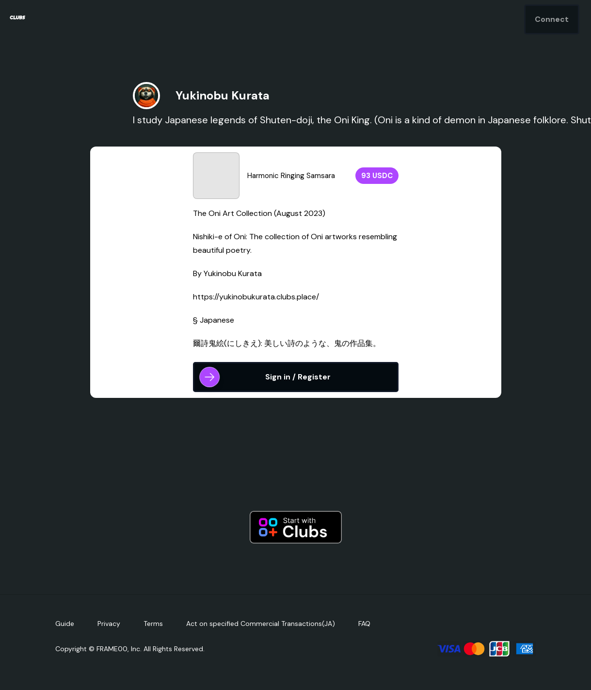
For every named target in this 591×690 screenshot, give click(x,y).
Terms (153, 623)
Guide (64, 623)
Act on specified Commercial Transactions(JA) (260, 623)
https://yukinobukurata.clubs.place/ (256, 297)
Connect (552, 19)
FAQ (364, 623)
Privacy (108, 623)
